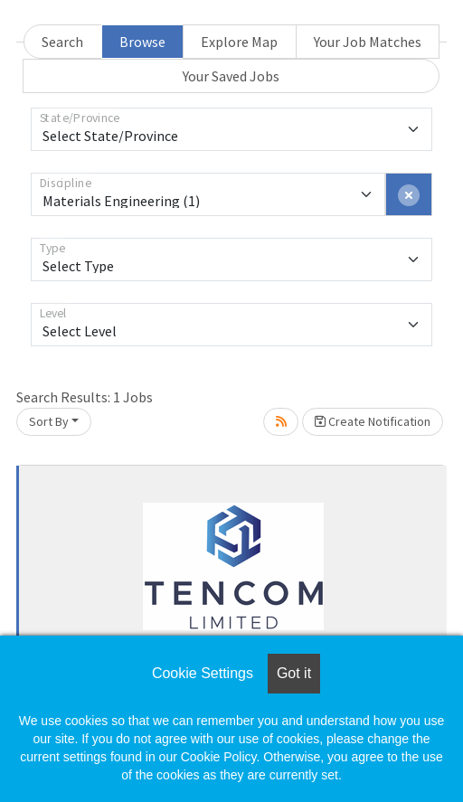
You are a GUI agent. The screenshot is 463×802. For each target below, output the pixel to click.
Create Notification (372, 421)
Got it (294, 673)
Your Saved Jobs (231, 76)
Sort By (49, 421)
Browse (142, 42)
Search (62, 42)
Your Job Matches (367, 42)
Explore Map (239, 42)
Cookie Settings (202, 673)
